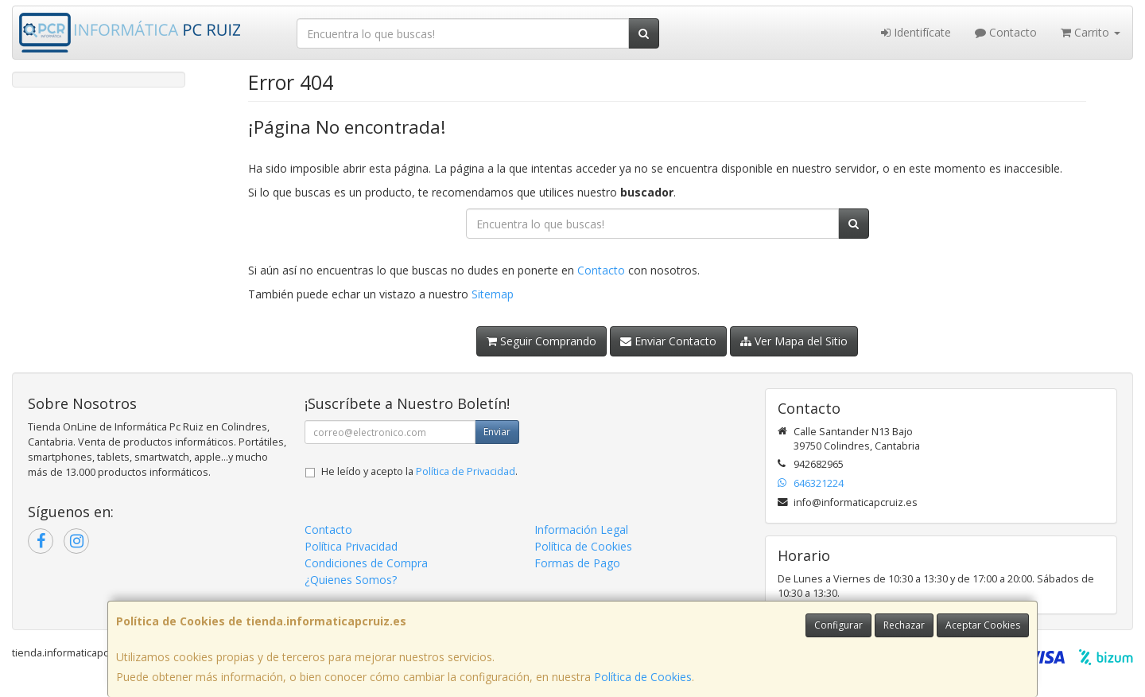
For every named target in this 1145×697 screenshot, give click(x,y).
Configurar (838, 625)
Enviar (496, 431)
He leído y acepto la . (419, 471)
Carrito (1090, 32)
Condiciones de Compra (366, 562)
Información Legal (581, 529)
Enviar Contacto (668, 340)
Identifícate (916, 32)
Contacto (1006, 32)
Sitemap (493, 294)
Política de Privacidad (465, 471)
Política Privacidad (351, 546)
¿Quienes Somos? (351, 579)
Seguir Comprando (541, 340)
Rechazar (904, 625)
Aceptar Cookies (982, 625)
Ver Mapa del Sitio (794, 340)
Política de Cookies (643, 676)
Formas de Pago (577, 562)
